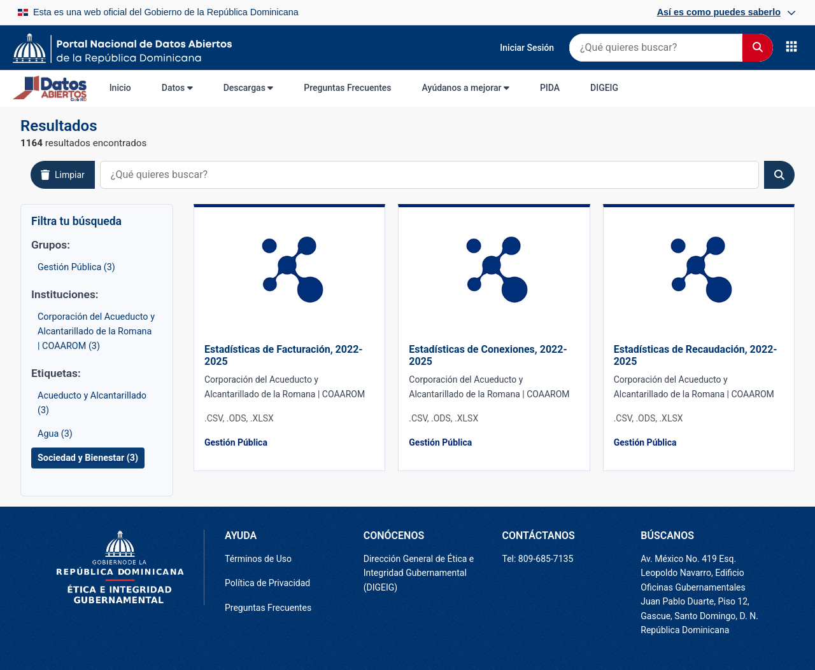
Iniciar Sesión (527, 48)
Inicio (120, 88)
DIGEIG (604, 88)
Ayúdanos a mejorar (465, 88)
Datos (177, 88)
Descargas (248, 88)
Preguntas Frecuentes (347, 88)
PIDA (550, 88)
